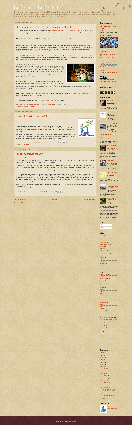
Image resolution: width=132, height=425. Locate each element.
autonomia (102, 238)
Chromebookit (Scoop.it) (105, 60)
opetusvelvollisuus (104, 278)
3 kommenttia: (49, 191)
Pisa (101, 293)
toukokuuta (105, 378)
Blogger (74, 421)
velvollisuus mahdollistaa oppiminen (108, 319)
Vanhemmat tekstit (90, 199)
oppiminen (102, 280)
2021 (102, 352)
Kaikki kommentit (105, 227)
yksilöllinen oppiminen (105, 327)
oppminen (102, 287)
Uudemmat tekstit (20, 199)
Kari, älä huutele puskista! (110, 101)
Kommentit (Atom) (21, 202)
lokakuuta (105, 373)
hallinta (101, 248)
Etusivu (54, 199)
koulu (22, 106)
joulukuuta (105, 368)
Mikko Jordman (113, 406)
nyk (100, 272)
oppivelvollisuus (103, 285)
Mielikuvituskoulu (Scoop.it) (106, 57)
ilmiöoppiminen (103, 250)
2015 (102, 359)
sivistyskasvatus (103, 298)
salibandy (102, 295)
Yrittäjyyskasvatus (104, 212)
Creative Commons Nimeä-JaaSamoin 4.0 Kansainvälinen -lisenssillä (108, 81)
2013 (102, 364)
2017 (102, 355)
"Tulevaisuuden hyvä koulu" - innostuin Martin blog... (109, 390)
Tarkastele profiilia (112, 408)
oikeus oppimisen (104, 274)
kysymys (102, 261)
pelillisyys (102, 291)
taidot (101, 306)
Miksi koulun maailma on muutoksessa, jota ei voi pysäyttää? (112, 186)
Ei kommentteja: (52, 142)
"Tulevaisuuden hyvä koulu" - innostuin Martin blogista (44, 27)
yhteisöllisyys (103, 325)
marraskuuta (106, 371)
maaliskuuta (106, 382)
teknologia (30, 194)
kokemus (102, 257)
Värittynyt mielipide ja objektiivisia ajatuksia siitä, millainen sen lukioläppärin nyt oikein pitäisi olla (112, 148)
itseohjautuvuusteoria (105, 253)
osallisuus (102, 289)
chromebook (103, 240)
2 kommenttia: (51, 104)
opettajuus (26, 106)
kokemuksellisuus (104, 255)
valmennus (102, 315)
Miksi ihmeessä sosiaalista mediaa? (111, 161)
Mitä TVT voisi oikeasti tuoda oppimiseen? (112, 173)
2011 (102, 398)
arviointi (101, 235)
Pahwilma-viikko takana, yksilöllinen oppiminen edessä (111, 200)
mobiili (101, 268)
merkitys (102, 265)
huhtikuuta (105, 380)
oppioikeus (102, 283)
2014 (102, 362)
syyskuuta (105, 375)
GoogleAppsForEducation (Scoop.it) (108, 72)
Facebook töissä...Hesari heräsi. (32, 116)
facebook (23, 144)
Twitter (101, 313)
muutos (101, 270)
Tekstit (103, 225)
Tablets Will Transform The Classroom (38, 157)
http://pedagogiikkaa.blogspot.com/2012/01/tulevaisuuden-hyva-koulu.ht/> (67, 30)
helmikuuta (105, 385)
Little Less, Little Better (38, 7)
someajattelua (103, 302)
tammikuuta (106, 387)
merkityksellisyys (104, 263)
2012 (102, 366)
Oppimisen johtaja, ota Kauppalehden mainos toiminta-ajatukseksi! (108, 136)
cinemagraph (103, 242)
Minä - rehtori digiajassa (112, 112)
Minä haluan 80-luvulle (112, 123)
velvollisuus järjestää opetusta (107, 317)
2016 (102, 357)
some (27, 144)
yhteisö (101, 322)
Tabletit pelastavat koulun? (29, 153)
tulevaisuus (32, 106)
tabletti (26, 194)
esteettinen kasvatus (105, 244)
